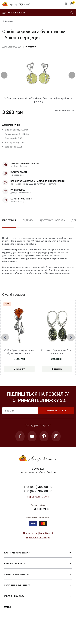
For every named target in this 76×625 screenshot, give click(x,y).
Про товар (9, 220)
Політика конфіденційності (38, 533)
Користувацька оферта (38, 537)
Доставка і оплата (52, 220)
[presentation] (4, 75)
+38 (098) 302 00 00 (38, 487)
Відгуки (28, 220)
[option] (28, 223)
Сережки (9, 21)
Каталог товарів (13, 12)
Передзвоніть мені (38, 497)
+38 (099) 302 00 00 (38, 491)
